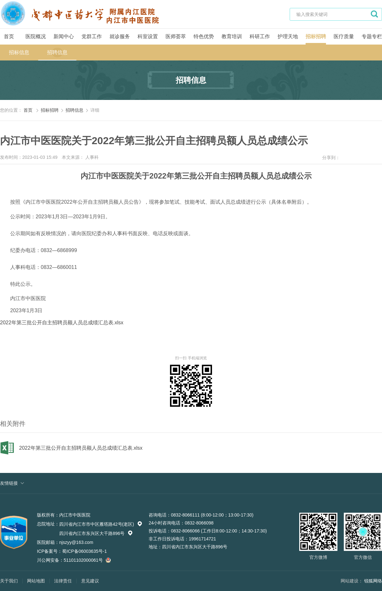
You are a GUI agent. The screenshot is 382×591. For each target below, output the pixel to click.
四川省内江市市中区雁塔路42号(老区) (100, 524)
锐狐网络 (373, 580)
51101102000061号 (86, 560)
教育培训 (232, 36)
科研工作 (260, 36)
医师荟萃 (176, 36)
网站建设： (352, 580)
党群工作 (91, 36)
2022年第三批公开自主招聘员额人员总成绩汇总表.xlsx (62, 322)
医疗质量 (344, 36)
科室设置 (148, 36)
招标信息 (19, 52)
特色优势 (204, 36)
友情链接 (9, 483)
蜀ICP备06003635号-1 (84, 551)
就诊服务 (120, 36)
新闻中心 (63, 36)
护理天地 (288, 36)
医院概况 (35, 36)
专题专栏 (372, 36)
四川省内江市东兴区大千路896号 (96, 533)
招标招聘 (316, 36)
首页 (9, 36)
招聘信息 (57, 52)
